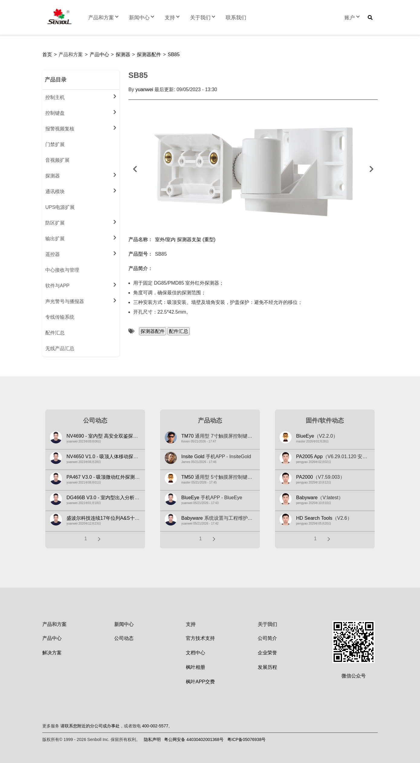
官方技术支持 (200, 638)
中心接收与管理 (62, 270)
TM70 (187, 436)
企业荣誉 (267, 652)
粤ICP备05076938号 (246, 739)
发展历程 (267, 667)
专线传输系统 (59, 317)
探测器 (123, 54)
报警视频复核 (80, 127)
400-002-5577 (155, 725)
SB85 (173, 54)
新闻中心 (142, 18)
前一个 (134, 169)
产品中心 (99, 54)
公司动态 (124, 638)
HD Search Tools (314, 518)
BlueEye (190, 497)
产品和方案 (104, 18)
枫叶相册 (195, 667)
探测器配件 (149, 54)
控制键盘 (80, 112)
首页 (47, 54)
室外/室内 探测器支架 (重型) (185, 239)
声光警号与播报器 (80, 300)
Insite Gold (192, 456)
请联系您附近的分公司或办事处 (90, 725)
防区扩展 (80, 221)
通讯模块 (80, 190)
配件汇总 (55, 332)
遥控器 (80, 253)
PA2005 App (309, 456)
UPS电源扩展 (60, 207)
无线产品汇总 (59, 348)
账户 (352, 18)
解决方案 (52, 652)
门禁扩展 (55, 144)
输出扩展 (80, 237)
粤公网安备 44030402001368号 (194, 739)
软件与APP (80, 284)
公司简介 (267, 638)
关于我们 (203, 18)
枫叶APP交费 (200, 681)
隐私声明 (152, 739)
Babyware (192, 518)
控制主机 (80, 96)
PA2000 (304, 477)
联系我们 (236, 18)
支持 (173, 18)
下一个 (371, 169)
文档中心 (195, 652)
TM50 (187, 477)
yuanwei (144, 89)
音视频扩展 (57, 160)
